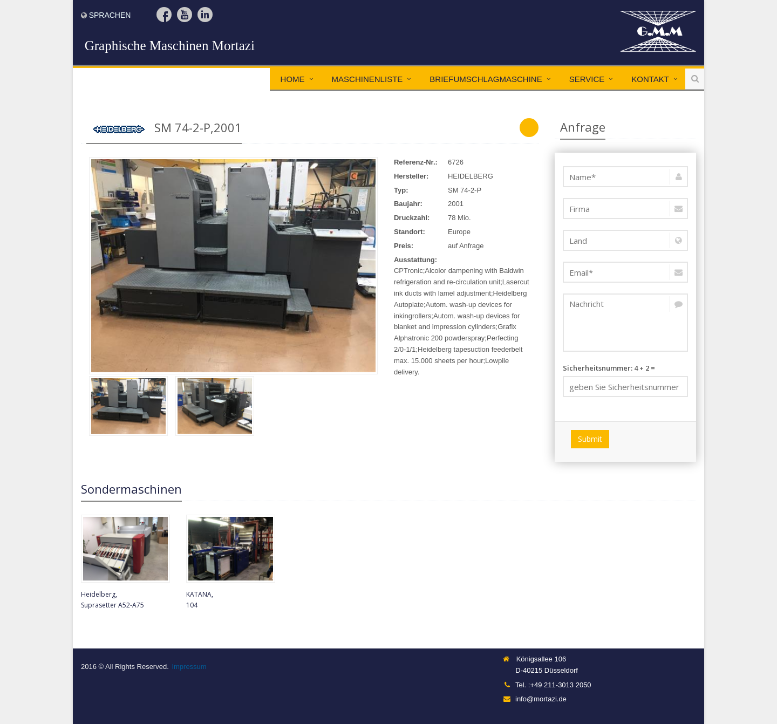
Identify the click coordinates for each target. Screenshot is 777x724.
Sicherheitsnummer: (597, 368)
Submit (590, 439)
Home (293, 79)
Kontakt (650, 79)
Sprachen (110, 15)
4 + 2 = (626, 380)
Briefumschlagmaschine (486, 79)
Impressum (189, 666)
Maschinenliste (367, 79)
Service (587, 79)
